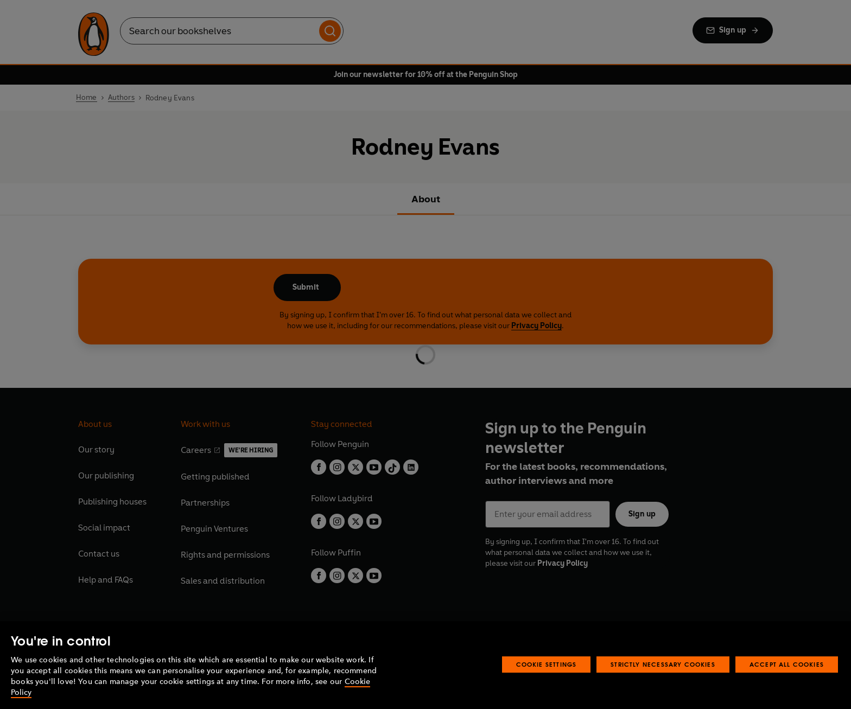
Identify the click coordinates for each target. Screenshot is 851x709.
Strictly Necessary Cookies (663, 664)
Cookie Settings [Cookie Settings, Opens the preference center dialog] (546, 664)
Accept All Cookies (787, 664)
